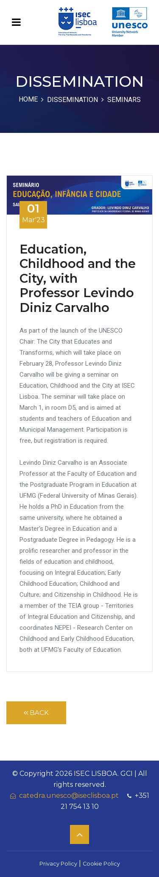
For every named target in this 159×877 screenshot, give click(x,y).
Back (36, 713)
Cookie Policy (101, 863)
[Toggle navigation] (16, 22)
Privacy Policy (58, 863)
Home (28, 99)
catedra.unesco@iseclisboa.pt (64, 796)
